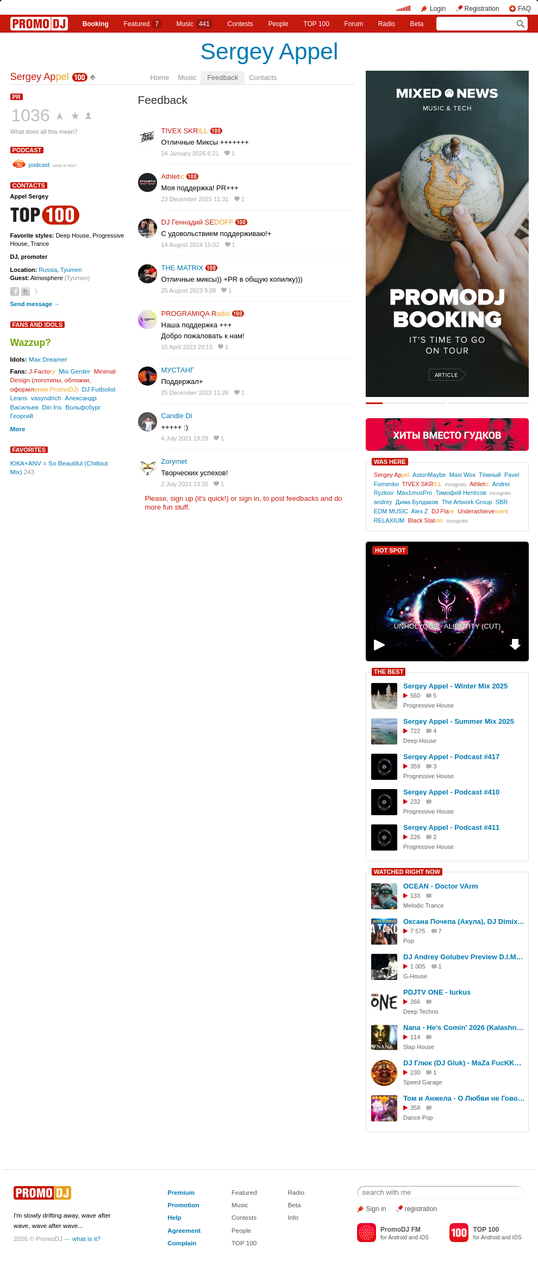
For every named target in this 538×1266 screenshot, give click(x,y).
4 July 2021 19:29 (185, 438)
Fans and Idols (37, 324)
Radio (386, 24)
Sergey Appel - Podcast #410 (451, 792)
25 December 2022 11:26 (195, 392)
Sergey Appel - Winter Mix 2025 (455, 686)
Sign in (376, 1209)
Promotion (183, 1204)
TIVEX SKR (184, 130)
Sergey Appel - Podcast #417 (451, 756)
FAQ (524, 8)
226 (415, 837)
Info (292, 1217)
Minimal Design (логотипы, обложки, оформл (63, 380)
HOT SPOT (390, 550)
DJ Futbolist (99, 389)
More (18, 428)
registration (421, 1209)
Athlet (173, 176)
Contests (244, 1217)
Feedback (222, 77)
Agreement (184, 1230)
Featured (142, 24)
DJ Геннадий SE (197, 222)
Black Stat (425, 520)
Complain (181, 1242)
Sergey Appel (270, 51)
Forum (353, 24)
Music (194, 24)
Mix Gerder (74, 371)
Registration (482, 8)
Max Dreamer (48, 359)
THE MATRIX (182, 267)
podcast (27, 150)
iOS (424, 1237)
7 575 (418, 931)
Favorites (29, 449)
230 (415, 1072)
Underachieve (483, 511)
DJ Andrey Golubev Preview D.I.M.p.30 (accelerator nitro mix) (464, 956)
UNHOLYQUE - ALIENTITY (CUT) (447, 626)
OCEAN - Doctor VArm (440, 886)
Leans (19, 397)
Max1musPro (414, 492)
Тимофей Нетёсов (460, 492)
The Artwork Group (467, 502)
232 (415, 801)
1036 (30, 115)
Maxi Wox (462, 474)
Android (397, 1237)
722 (415, 731)
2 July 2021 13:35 (185, 484)
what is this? (65, 165)
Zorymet (174, 461)
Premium (181, 1192)
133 (415, 895)
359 (415, 766)
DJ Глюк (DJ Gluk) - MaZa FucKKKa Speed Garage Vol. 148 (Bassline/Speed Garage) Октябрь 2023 (464, 1062)
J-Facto (42, 371)
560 (415, 695)
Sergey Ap (39, 76)
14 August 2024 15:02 (190, 244)
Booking (96, 24)
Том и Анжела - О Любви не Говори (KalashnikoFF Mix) (464, 1098)
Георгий (21, 415)
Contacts (263, 77)
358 (415, 1107)
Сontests (240, 24)
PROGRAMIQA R (195, 313)
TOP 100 (316, 24)
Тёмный (490, 474)
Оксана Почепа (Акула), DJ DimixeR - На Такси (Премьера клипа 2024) (464, 921)
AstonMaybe (429, 474)
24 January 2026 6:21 (190, 153)
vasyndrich (46, 397)
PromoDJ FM (400, 1229)
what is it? (86, 1238)
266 (415, 1001)
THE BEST (388, 671)
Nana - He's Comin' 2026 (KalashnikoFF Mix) (464, 1027)
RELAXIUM (389, 520)
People (278, 24)
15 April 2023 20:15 (187, 347)
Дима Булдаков (417, 502)
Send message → (35, 304)
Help (174, 1217)
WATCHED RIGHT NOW (407, 871)
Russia (48, 269)
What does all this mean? (44, 131)
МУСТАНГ (178, 370)
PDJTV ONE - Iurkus (437, 992)
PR (16, 97)
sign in (249, 498)
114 (415, 1037)
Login (438, 8)
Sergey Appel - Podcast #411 (451, 827)
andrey (383, 502)
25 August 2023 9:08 (188, 290)
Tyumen (71, 269)
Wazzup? (30, 342)
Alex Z (419, 511)
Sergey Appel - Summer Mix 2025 (458, 721)
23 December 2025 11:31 (195, 199)
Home (160, 77)
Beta (417, 24)
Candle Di (176, 415)
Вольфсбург (83, 407)
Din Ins (51, 407)
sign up (181, 498)
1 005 (418, 966)
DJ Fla (442, 511)
